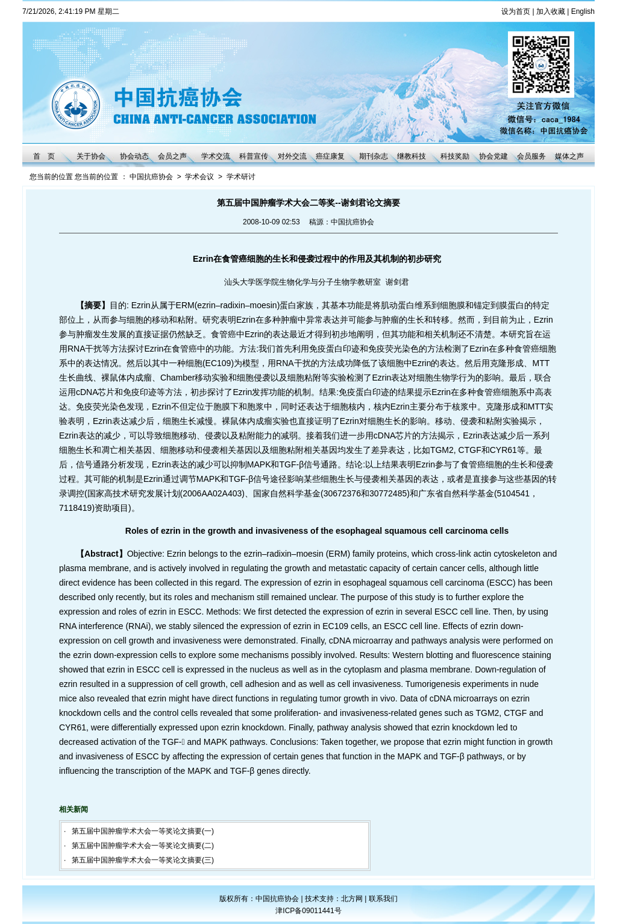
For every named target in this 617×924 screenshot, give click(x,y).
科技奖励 (454, 156)
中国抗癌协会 (151, 176)
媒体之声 (569, 156)
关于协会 (91, 156)
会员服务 (531, 156)
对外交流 (292, 156)
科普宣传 (253, 156)
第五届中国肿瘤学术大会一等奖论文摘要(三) (143, 860)
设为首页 (515, 11)
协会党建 (493, 156)
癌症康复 (330, 156)
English (583, 11)
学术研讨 (241, 176)
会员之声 (172, 156)
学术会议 (199, 176)
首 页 (44, 156)
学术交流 (215, 156)
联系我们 (383, 898)
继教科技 (411, 156)
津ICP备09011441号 (308, 911)
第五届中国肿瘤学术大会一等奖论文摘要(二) (143, 845)
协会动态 (134, 156)
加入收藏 (550, 11)
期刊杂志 (373, 156)
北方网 (353, 898)
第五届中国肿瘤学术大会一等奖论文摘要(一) (143, 831)
